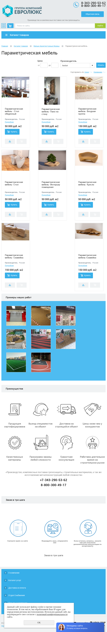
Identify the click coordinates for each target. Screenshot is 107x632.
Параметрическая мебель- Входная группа (87, 111)
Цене (87, 72)
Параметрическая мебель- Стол (14, 183)
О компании (13, 572)
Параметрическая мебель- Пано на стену (51, 111)
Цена (39, 60)
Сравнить (10, 141)
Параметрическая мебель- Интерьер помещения (51, 184)
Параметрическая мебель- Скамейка (14, 256)
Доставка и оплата (17, 587)
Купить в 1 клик (22, 141)
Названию (98, 72)
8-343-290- (89, 3)
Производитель (68, 61)
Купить (14, 131)
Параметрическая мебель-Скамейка (87, 256)
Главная (4, 46)
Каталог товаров (21, 46)
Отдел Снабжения (16, 595)
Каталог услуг (14, 580)
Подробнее (9, 122)
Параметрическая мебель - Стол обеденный (14, 111)
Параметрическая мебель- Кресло (87, 183)
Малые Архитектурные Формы (46, 46)
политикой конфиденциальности (52, 614)
